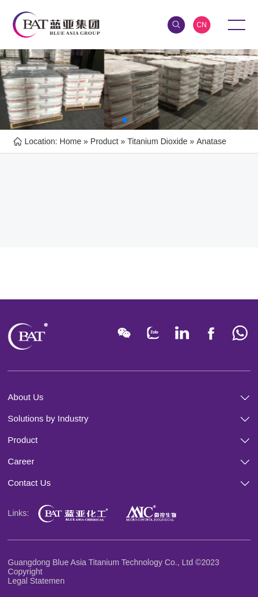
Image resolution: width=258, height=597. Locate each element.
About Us (25, 397)
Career (21, 461)
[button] (124, 120)
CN (201, 25)
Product (104, 141)
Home (70, 141)
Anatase (211, 141)
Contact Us (29, 483)
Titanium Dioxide (158, 141)
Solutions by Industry (48, 418)
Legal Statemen (36, 580)
